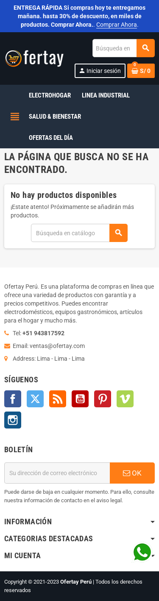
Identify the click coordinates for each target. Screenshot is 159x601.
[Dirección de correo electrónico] (57, 473)
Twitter (35, 398)
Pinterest (102, 398)
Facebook (12, 398)
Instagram (12, 420)
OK (132, 473)
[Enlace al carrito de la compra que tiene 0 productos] (141, 71)
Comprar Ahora (116, 24)
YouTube (80, 398)
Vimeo (125, 398)
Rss (57, 398)
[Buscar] (123, 48)
